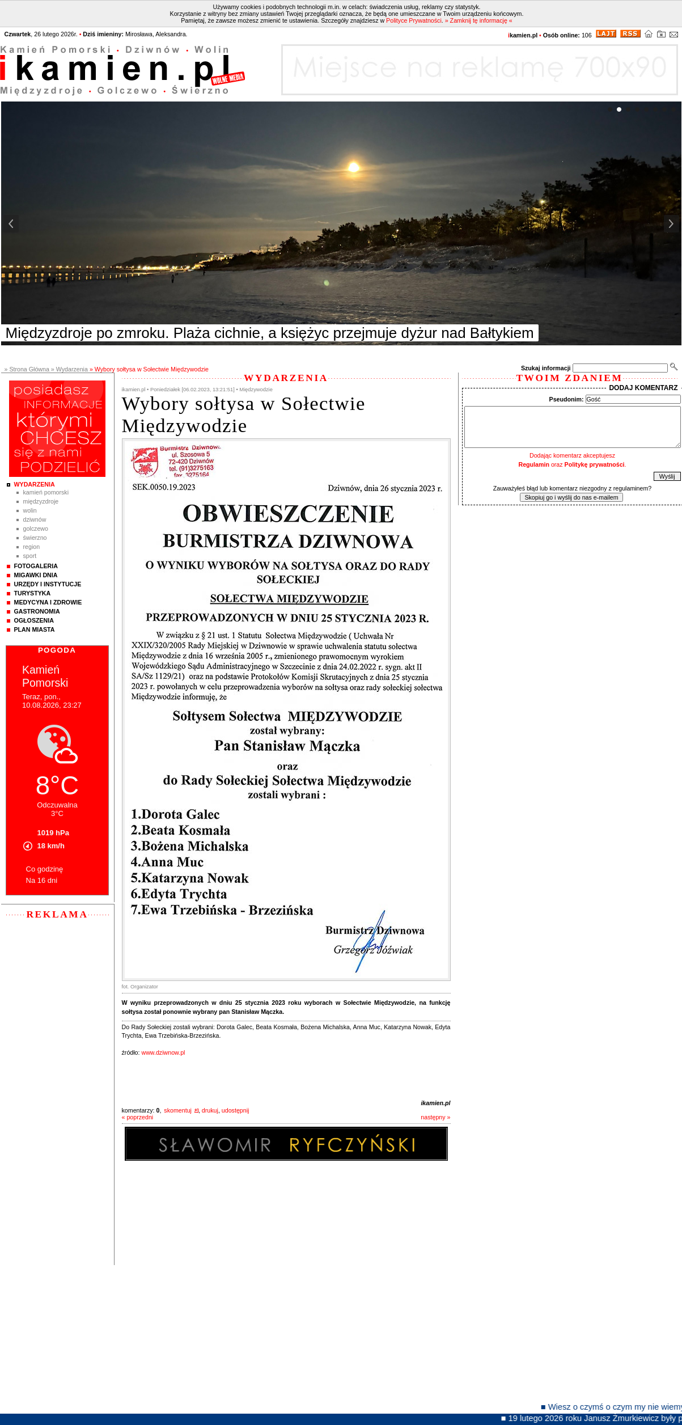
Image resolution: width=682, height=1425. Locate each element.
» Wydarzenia (69, 369)
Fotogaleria (36, 566)
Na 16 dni (42, 880)
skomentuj (178, 1110)
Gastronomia (37, 611)
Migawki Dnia (36, 575)
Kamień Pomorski (46, 492)
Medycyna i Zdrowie (48, 602)
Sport (30, 555)
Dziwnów (34, 519)
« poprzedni (138, 1117)
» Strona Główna (27, 369)
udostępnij (235, 1110)
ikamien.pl (435, 1103)
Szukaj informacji (546, 368)
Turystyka (32, 593)
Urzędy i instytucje (48, 584)
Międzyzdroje (41, 501)
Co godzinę (44, 869)
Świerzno (35, 537)
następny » (435, 1117)
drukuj (210, 1110)
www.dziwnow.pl (163, 1052)
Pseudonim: (566, 399)
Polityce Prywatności (414, 20)
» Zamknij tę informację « (478, 20)
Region (31, 546)
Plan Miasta (34, 629)
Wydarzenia (34, 484)
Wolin (30, 510)
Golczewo (35, 528)
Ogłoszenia (34, 620)
